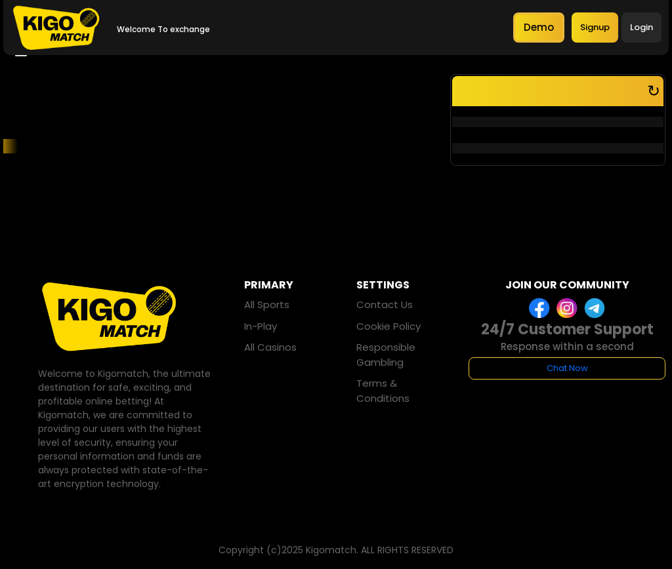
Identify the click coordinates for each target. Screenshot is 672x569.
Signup (595, 27)
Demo (539, 27)
